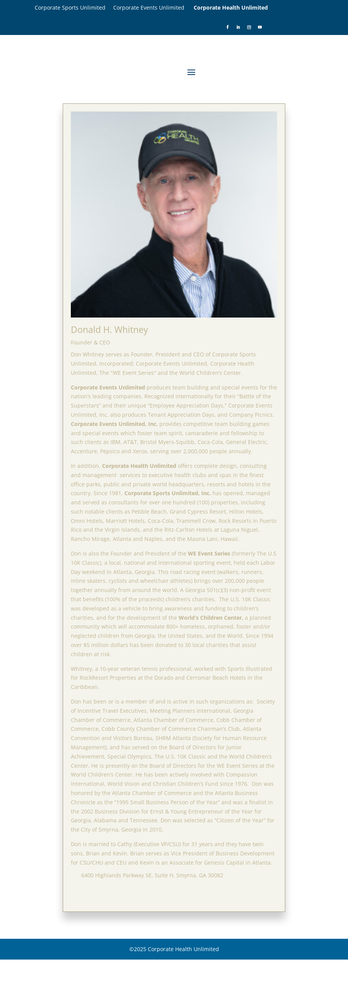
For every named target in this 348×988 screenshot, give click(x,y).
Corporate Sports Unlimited (74, 7)
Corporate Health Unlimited (231, 7)
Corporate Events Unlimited (153, 7)
